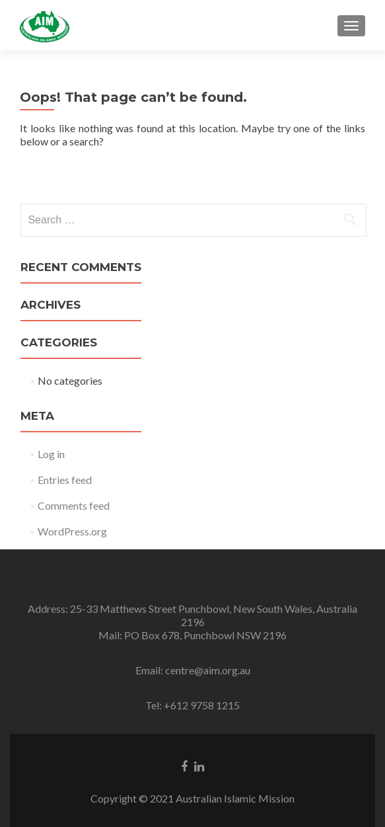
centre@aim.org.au (207, 670)
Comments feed (74, 505)
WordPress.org (72, 531)
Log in (51, 454)
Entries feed (65, 479)
